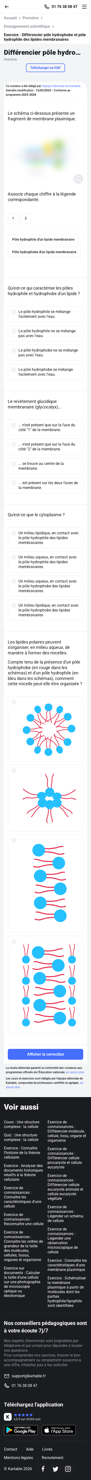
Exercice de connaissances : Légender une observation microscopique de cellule (63, 1240)
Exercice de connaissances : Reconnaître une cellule (23, 1219)
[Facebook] (43, 1469)
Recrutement (52, 1457)
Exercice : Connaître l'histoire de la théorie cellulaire (22, 1153)
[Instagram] (68, 1469)
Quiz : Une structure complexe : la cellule (21, 1137)
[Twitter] (55, 1469)
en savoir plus (75, 1072)
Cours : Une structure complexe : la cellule (21, 1124)
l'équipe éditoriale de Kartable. (61, 86)
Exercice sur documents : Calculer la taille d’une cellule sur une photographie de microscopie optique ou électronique (22, 1282)
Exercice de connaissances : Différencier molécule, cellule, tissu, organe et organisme (67, 1131)
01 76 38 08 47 (64, 7)
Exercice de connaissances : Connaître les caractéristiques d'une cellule (22, 1197)
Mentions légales (18, 1457)
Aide (29, 1449)
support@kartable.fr (29, 1376)
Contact (10, 1449)
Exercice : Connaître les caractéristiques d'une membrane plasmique (67, 1265)
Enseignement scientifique (27, 26)
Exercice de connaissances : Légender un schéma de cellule (65, 1214)
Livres (47, 1449)
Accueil (10, 18)
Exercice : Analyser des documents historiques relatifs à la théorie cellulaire (23, 1172)
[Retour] (9, 6)
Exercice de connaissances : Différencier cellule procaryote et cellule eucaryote (65, 1158)
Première (31, 18)
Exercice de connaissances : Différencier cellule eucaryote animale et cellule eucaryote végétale (65, 1187)
